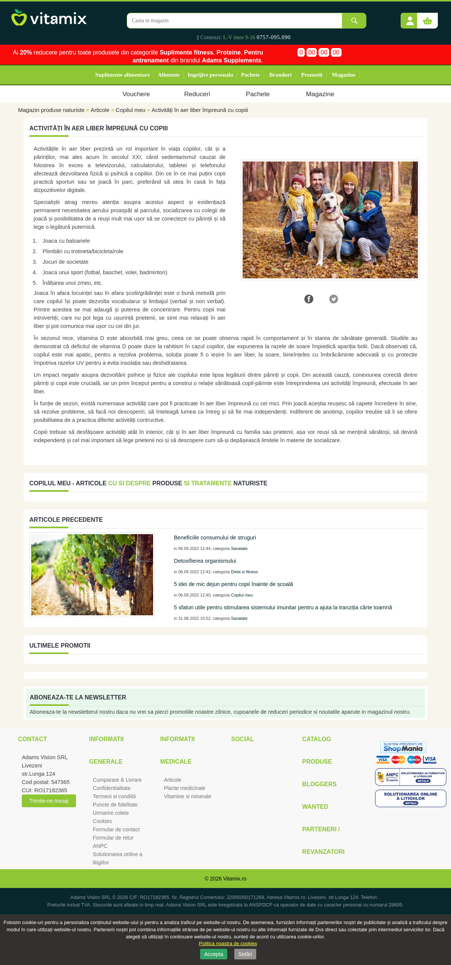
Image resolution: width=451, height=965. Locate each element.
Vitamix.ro (234, 879)
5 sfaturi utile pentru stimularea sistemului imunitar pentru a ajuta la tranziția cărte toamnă (283, 607)
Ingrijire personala (210, 75)
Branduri (280, 75)
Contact (32, 739)
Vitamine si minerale (187, 796)
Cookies (102, 821)
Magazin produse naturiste (51, 110)
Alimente (168, 75)
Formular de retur (113, 838)
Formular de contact (116, 829)
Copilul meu (130, 110)
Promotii (311, 75)
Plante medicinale (185, 788)
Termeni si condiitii (114, 796)
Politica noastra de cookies (228, 943)
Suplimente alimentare (122, 75)
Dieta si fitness (244, 571)
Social (242, 739)
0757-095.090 (274, 37)
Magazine (343, 75)
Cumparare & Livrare (117, 780)
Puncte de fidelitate (115, 805)
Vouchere (136, 94)
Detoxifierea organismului (205, 561)
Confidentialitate (112, 788)
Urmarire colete (111, 813)
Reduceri (197, 94)
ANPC (100, 846)
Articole (100, 110)
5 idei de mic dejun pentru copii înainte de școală (233, 584)
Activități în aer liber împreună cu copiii (200, 110)
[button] (410, 18)
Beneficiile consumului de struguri (215, 538)
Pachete (250, 75)
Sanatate (239, 548)
